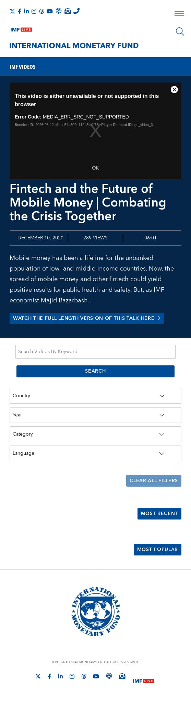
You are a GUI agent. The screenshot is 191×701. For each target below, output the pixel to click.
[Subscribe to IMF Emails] (67, 11)
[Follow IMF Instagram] (34, 11)
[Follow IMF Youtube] (50, 11)
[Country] (95, 396)
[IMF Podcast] (59, 11)
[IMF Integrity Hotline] (76, 11)
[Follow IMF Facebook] (19, 11)
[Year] (95, 415)
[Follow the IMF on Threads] (41, 11)
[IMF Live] (21, 28)
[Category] (95, 434)
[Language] (95, 453)
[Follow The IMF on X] (12, 11)
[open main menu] (179, 14)
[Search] (180, 31)
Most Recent (159, 514)
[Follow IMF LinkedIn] (26, 11)
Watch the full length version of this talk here (87, 319)
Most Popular (157, 550)
